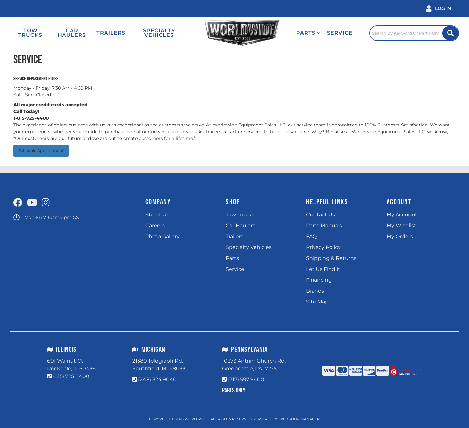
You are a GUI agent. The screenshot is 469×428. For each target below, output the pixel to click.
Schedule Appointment (41, 150)
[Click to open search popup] (414, 33)
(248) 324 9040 (157, 379)
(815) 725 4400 (71, 376)
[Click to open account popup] (438, 8)
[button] (308, 33)
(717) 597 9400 (246, 379)
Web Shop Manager (299, 419)
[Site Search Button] (450, 33)
